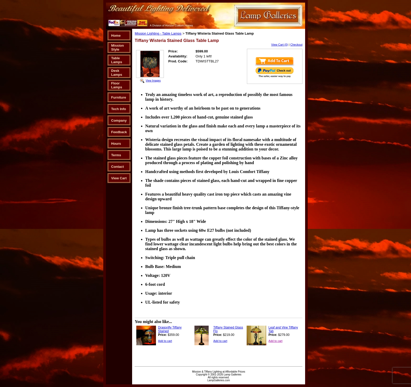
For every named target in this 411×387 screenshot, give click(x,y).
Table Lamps (116, 60)
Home (116, 35)
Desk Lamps (116, 73)
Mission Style (117, 47)
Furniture (118, 97)
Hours (116, 144)
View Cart (119, 178)
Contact (117, 167)
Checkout (296, 44)
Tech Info (118, 109)
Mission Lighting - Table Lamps (158, 33)
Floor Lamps (116, 85)
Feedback (119, 132)
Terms (116, 155)
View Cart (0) (279, 44)
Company (119, 120)
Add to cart (165, 340)
